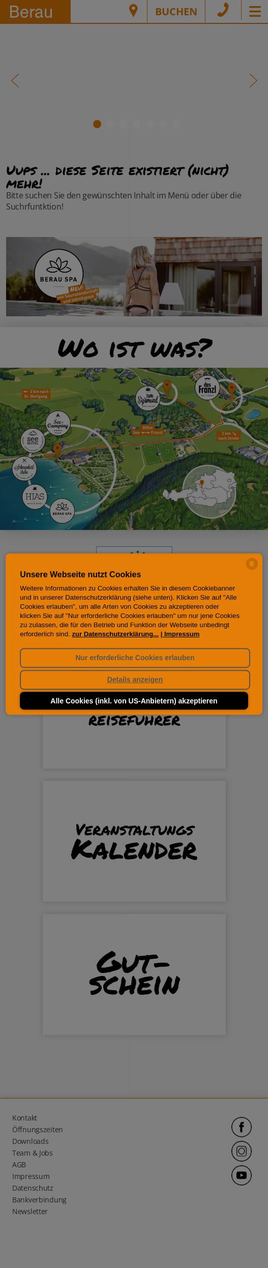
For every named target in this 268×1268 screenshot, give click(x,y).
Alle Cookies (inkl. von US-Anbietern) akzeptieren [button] (133, 701)
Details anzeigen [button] (135, 680)
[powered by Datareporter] (252, 569)
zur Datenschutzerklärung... (115, 634)
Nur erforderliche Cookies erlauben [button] (134, 658)
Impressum (181, 634)
